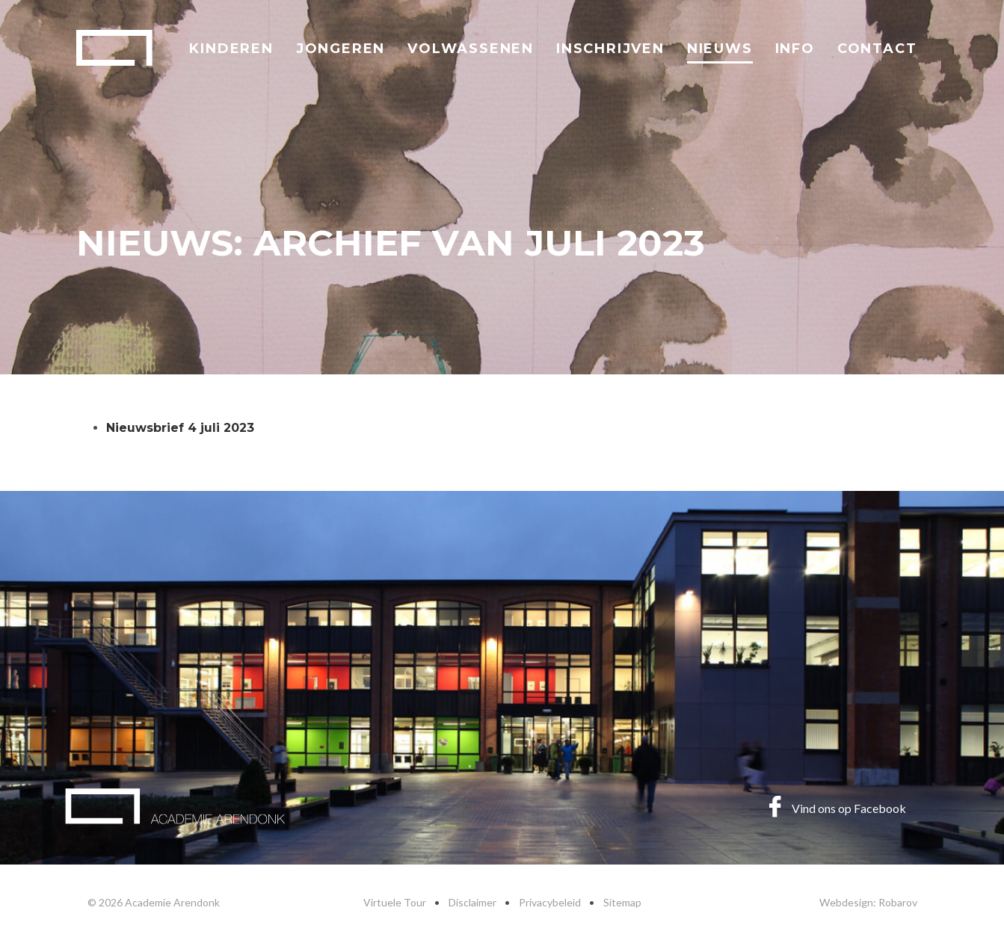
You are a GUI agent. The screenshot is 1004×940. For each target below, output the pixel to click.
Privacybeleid (550, 902)
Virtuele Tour (394, 902)
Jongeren (340, 48)
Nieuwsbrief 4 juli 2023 (180, 428)
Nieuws (720, 48)
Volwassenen (470, 48)
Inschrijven (610, 48)
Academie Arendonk (114, 48)
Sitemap (622, 902)
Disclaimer (472, 902)
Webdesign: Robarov (868, 902)
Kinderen (231, 48)
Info (795, 48)
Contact (877, 48)
